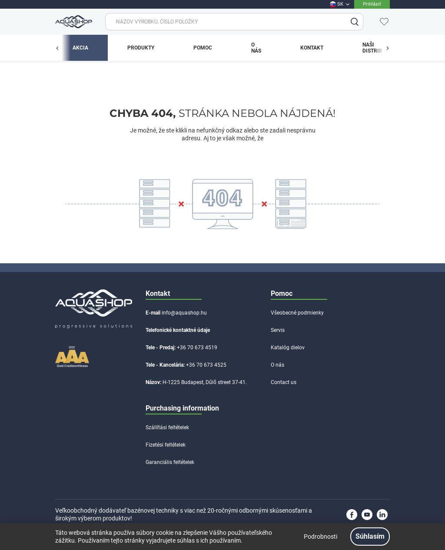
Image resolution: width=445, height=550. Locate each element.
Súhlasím (370, 536)
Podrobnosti (320, 536)
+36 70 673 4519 (197, 348)
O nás (277, 365)
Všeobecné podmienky (297, 313)
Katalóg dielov (288, 348)
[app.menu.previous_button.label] (61, 48)
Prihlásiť (372, 4)
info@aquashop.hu (184, 313)
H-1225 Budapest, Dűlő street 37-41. (205, 382)
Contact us (283, 382)
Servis (278, 330)
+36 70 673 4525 (206, 365)
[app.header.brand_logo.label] (72, 22)
